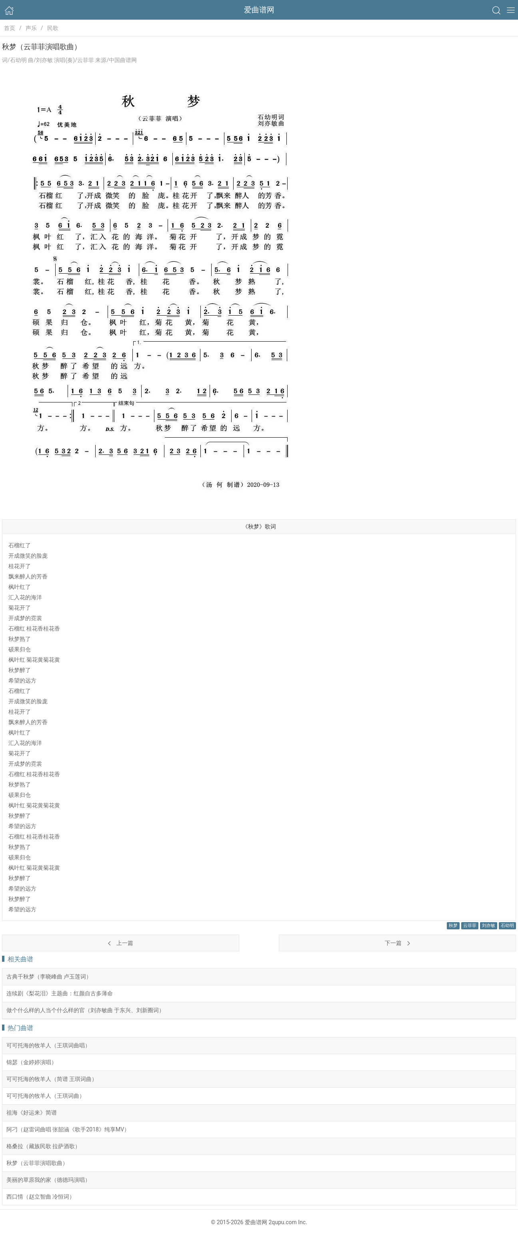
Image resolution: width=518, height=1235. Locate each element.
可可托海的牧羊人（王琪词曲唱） (48, 1045)
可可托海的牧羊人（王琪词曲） (45, 1096)
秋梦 (453, 925)
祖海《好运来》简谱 (31, 1112)
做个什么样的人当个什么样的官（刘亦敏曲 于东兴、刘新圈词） (85, 1010)
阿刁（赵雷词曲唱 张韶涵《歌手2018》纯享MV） (68, 1129)
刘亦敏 (488, 925)
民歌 (52, 28)
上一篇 (120, 943)
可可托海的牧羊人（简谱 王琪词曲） (51, 1079)
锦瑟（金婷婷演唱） (31, 1062)
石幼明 (507, 925)
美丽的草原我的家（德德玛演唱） (48, 1180)
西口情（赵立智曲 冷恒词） (40, 1196)
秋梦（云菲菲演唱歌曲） (37, 1163)
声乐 (31, 28)
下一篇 (397, 943)
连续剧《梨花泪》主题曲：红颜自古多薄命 (59, 993)
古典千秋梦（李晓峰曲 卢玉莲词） (49, 976)
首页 (9, 28)
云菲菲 (469, 925)
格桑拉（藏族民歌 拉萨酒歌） (43, 1146)
